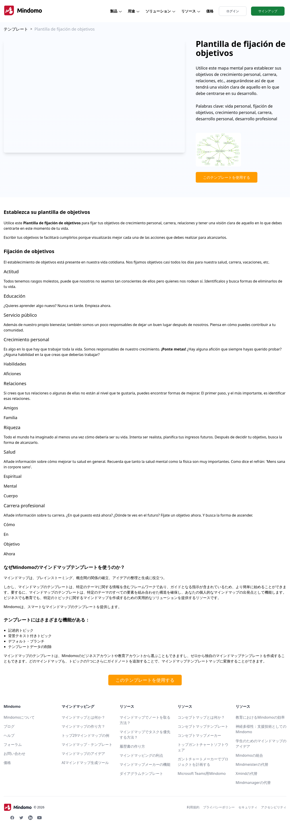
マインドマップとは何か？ (83, 717)
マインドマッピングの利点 (141, 755)
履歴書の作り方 (132, 746)
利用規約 (193, 807)
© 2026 (24, 807)
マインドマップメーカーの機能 (145, 764)
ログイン (232, 11)
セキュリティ (247, 807)
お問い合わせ (14, 753)
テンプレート (16, 29)
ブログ (9, 726)
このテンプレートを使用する (226, 177)
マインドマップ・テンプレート (87, 744)
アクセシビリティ (273, 807)
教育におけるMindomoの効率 (260, 717)
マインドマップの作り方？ (83, 726)
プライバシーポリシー (219, 807)
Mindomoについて (19, 717)
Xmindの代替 (246, 773)
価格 (209, 11)
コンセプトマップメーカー (199, 735)
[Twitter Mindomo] (21, 817)
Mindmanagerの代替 (253, 782)
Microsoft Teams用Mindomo (202, 773)
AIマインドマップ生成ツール (85, 762)
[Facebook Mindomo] (12, 817)
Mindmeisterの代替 (252, 764)
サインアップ (267, 11)
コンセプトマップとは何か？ (201, 717)
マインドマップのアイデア (83, 753)
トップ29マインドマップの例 (85, 735)
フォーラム (13, 744)
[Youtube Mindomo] (39, 817)
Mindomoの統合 (249, 755)
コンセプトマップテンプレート (203, 726)
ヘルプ (9, 735)
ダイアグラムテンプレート (141, 773)
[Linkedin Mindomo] (30, 817)
